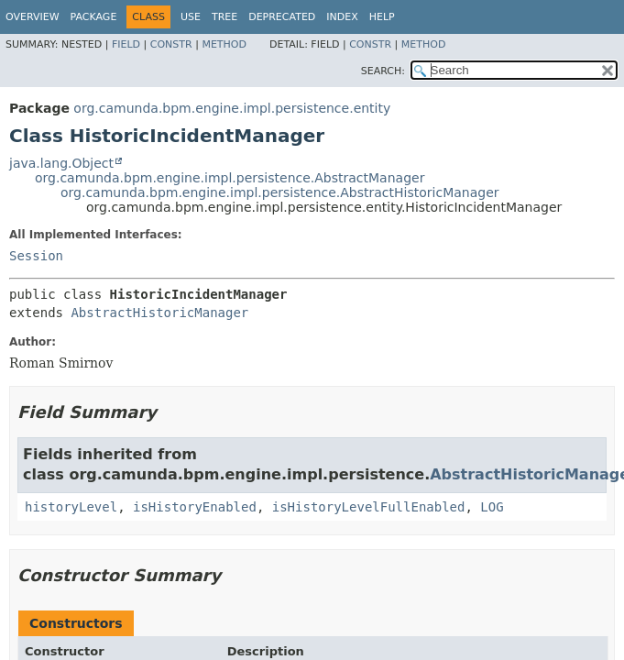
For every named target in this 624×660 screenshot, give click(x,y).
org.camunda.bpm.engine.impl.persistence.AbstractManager (229, 177)
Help (382, 17)
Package (94, 17)
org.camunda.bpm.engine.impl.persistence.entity (231, 108)
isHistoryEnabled (195, 507)
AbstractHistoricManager (159, 312)
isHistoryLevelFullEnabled (368, 507)
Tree (224, 17)
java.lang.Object (61, 163)
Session (36, 255)
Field (126, 44)
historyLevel (71, 507)
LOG (491, 507)
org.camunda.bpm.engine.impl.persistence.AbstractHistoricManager (279, 192)
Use (191, 17)
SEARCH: (383, 71)
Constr (171, 44)
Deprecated (281, 17)
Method (224, 44)
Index (341, 17)
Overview (32, 17)
